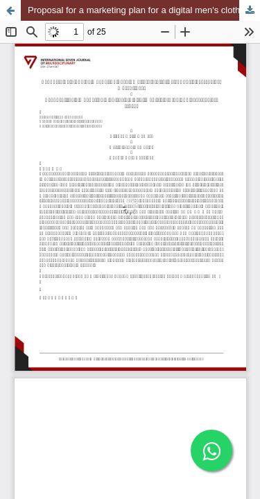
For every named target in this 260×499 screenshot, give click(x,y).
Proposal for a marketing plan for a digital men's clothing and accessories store (144, 10)
